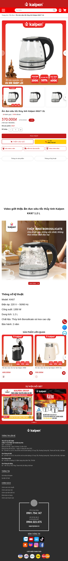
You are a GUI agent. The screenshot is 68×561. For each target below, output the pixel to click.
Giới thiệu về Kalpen (7, 475)
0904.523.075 (34, 522)
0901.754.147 (34, 513)
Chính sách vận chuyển (8, 487)
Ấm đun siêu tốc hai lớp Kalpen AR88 (14, 368)
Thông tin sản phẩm (17, 158)
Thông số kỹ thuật (50, 158)
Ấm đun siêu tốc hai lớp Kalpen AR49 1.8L (48, 368)
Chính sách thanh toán (8, 498)
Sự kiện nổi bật (6, 478)
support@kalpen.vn (34, 526)
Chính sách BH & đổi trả (8, 492)
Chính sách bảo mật (7, 490)
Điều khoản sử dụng (7, 495)
